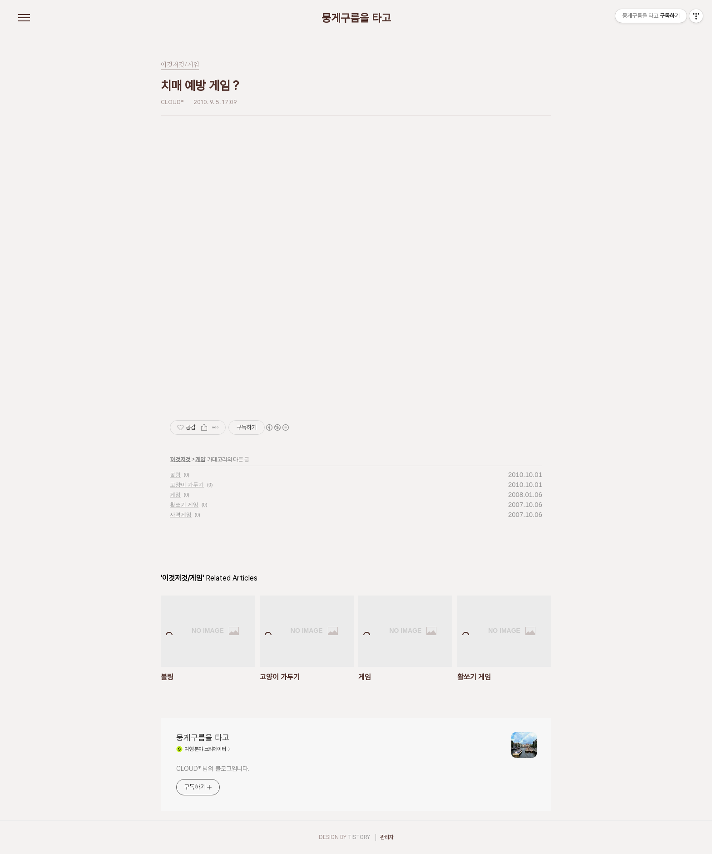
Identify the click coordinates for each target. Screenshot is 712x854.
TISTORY (359, 837)
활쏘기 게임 (184, 504)
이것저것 (180, 459)
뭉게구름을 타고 (356, 18)
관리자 (387, 837)
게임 (200, 459)
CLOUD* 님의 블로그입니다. (212, 768)
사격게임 (181, 514)
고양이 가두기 (187, 485)
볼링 (175, 475)
